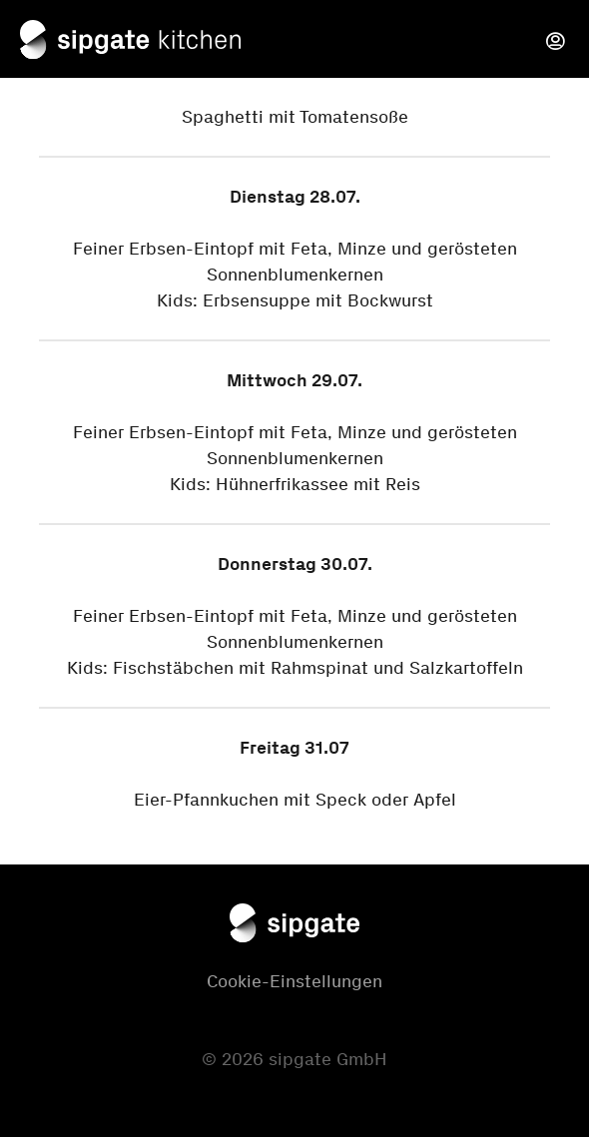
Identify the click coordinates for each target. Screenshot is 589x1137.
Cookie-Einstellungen (294, 981)
